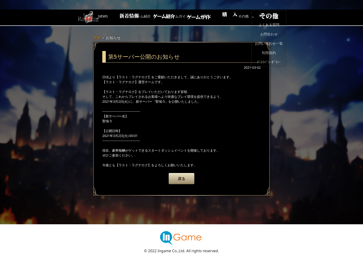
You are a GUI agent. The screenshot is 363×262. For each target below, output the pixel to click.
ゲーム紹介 (161, 17)
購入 (236, 17)
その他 (273, 17)
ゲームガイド (199, 17)
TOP (96, 37)
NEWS (124, 17)
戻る (181, 178)
